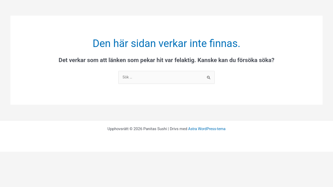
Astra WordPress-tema (206, 129)
